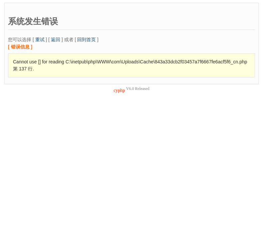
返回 (55, 39)
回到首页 (86, 39)
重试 (40, 39)
